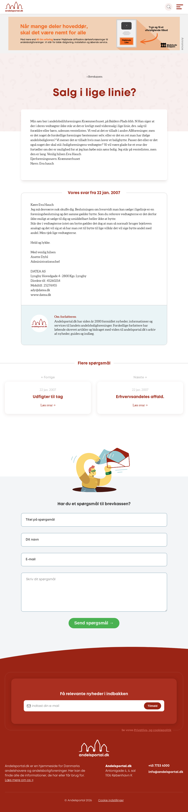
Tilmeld (152, 706)
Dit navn (32, 539)
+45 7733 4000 (158, 765)
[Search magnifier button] (168, 6)
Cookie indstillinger (111, 800)
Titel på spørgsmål (40, 519)
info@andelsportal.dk (165, 772)
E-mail (30, 559)
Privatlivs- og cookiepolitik (152, 730)
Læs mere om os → (19, 780)
